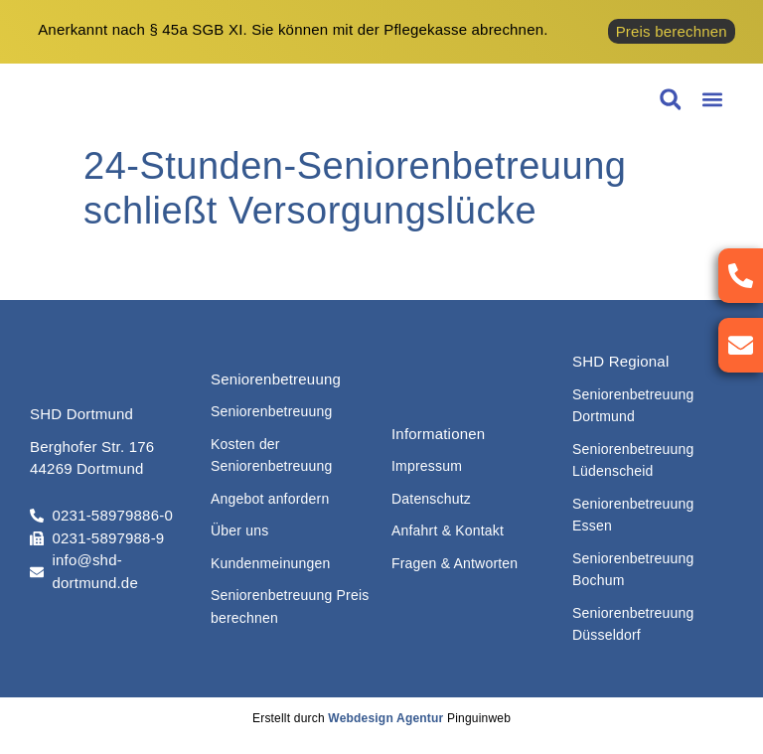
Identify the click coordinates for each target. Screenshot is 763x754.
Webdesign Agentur (385, 718)
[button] (711, 99)
